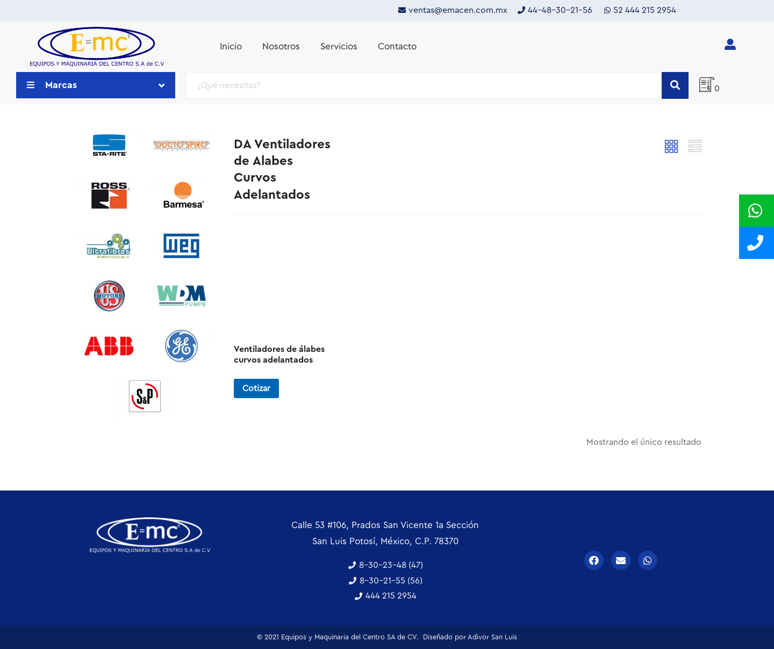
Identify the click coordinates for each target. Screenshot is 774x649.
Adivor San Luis (492, 636)
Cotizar (256, 388)
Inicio (231, 46)
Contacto (397, 46)
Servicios (338, 46)
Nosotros (281, 46)
